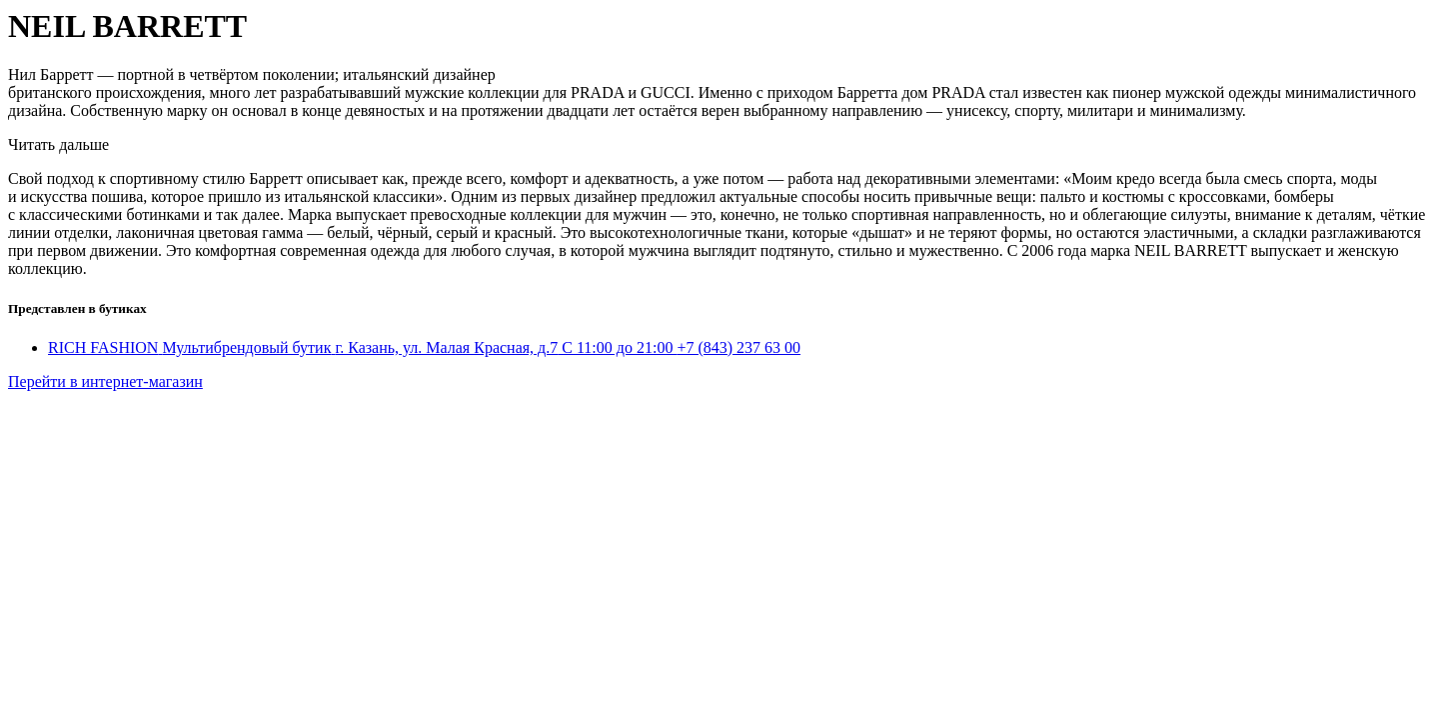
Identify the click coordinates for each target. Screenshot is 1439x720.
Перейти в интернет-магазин (105, 381)
